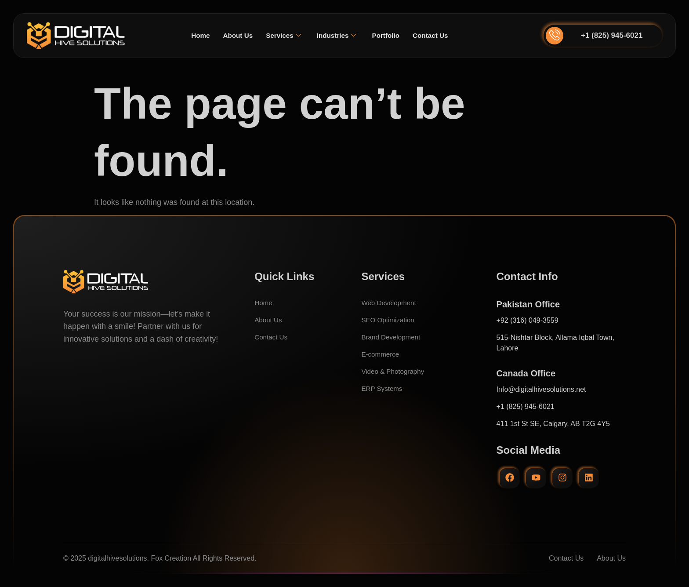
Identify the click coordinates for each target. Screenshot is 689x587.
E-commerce (381, 354)
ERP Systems (382, 388)
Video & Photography (394, 371)
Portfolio (387, 35)
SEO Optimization (389, 320)
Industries (336, 35)
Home (196, 35)
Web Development (390, 302)
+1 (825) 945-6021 (611, 35)
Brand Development (392, 337)
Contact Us (433, 35)
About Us (235, 35)
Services (282, 35)
